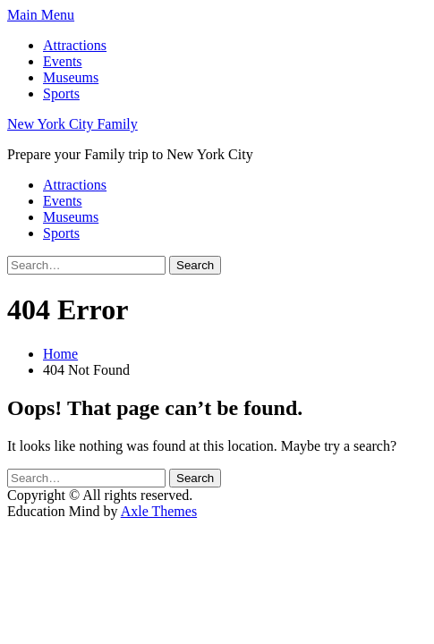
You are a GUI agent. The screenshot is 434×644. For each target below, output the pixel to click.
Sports (61, 93)
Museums (70, 77)
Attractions (74, 45)
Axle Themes (159, 511)
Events (62, 61)
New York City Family (72, 123)
